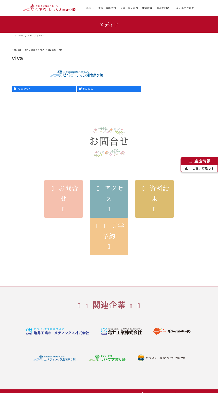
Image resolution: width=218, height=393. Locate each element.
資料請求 (154, 199)
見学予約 (109, 236)
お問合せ (63, 199)
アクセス (109, 199)
